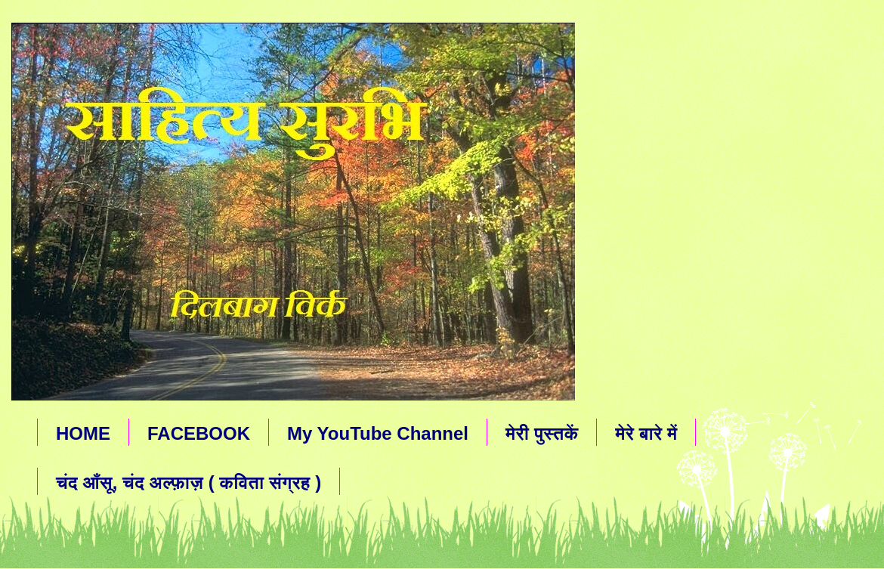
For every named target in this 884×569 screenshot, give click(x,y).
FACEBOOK (198, 433)
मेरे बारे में (646, 433)
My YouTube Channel (377, 433)
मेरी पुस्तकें (541, 433)
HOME (83, 433)
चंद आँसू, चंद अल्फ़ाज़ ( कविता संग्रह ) (188, 482)
